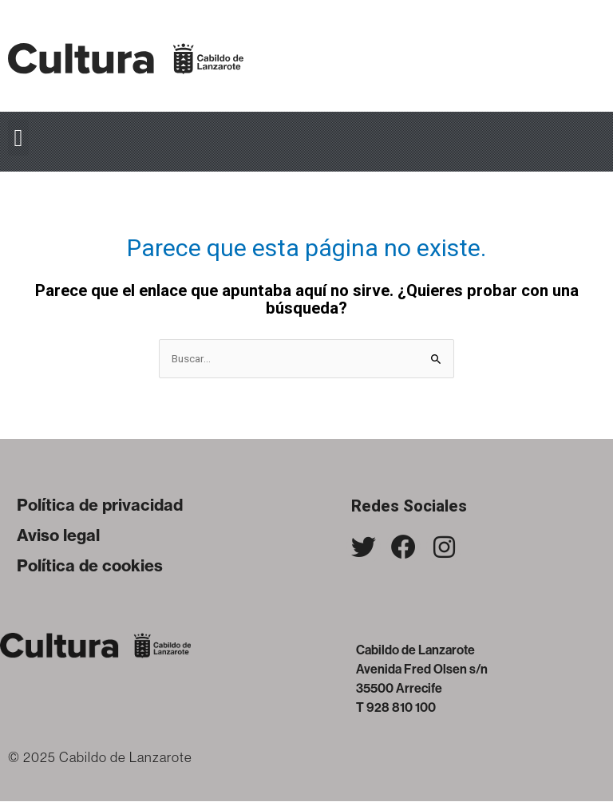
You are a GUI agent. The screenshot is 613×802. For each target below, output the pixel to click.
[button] (18, 138)
